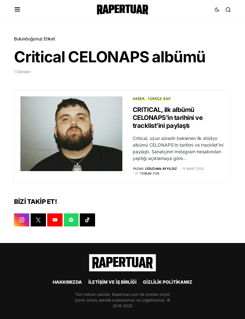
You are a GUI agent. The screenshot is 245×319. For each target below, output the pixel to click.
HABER (139, 98)
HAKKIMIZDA (67, 282)
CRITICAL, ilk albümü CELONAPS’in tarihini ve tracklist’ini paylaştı (168, 117)
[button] (17, 9)
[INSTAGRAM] (21, 220)
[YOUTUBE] (55, 220)
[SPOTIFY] (71, 220)
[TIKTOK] (87, 220)
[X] (38, 220)
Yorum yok (150, 174)
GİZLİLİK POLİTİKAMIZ (167, 282)
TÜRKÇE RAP (159, 98)
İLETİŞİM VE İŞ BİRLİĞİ (112, 282)
